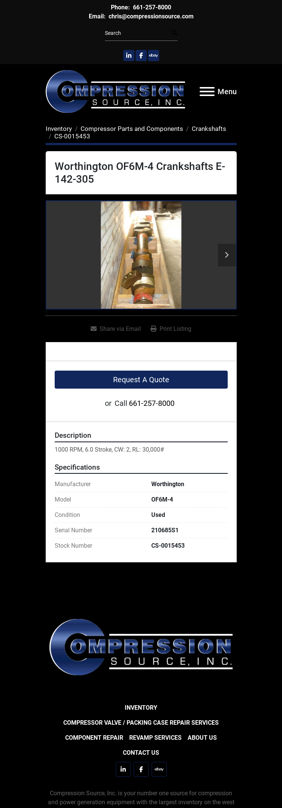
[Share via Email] (116, 329)
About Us (202, 737)
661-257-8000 (151, 7)
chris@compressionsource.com (150, 16)
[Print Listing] (171, 329)
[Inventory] (59, 128)
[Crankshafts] (209, 128)
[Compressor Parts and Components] (132, 128)
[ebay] (153, 55)
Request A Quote (141, 379)
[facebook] (141, 55)
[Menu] (207, 91)
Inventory (141, 707)
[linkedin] (128, 55)
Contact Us (141, 752)
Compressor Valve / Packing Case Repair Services (141, 722)
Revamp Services (155, 737)
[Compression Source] (141, 646)
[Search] (138, 33)
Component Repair (94, 737)
